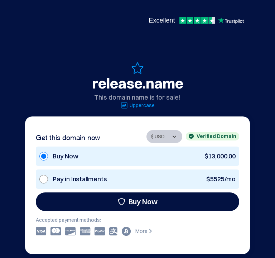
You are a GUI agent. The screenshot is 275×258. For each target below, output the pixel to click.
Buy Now (138, 201)
